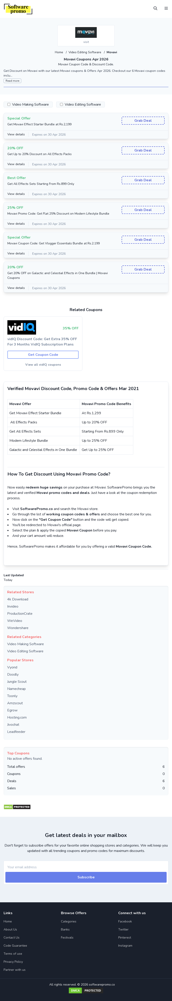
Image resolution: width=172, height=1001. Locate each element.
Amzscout (15, 702)
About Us (10, 929)
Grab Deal (143, 120)
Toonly (12, 695)
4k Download (17, 599)
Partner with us (15, 969)
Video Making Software (25, 643)
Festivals (67, 937)
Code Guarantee (15, 945)
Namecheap (16, 688)
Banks (65, 929)
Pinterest (124, 937)
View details (16, 134)
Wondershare (17, 627)
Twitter (123, 929)
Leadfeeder (16, 731)
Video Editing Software (85, 52)
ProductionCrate (19, 613)
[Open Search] (155, 8)
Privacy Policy (13, 961)
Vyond (12, 667)
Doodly (13, 674)
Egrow (12, 710)
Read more (12, 80)
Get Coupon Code (43, 354)
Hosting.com (17, 717)
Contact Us (11, 937)
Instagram (125, 945)
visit (86, 42)
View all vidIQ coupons (43, 364)
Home (59, 52)
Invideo (12, 606)
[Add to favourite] (110, 28)
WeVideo (14, 620)
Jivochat (13, 724)
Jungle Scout (17, 681)
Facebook (125, 921)
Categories (68, 921)
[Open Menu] (166, 8)
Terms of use (13, 953)
